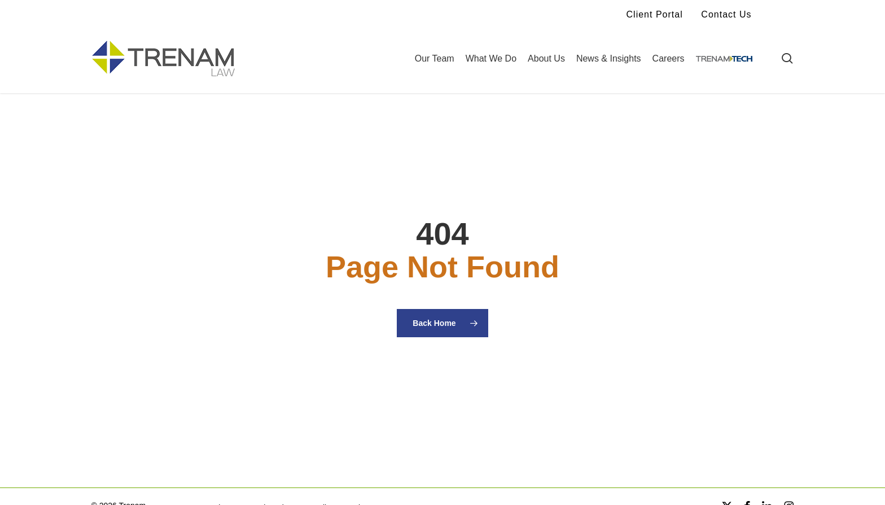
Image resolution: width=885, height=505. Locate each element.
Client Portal (654, 14)
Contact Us (726, 14)
